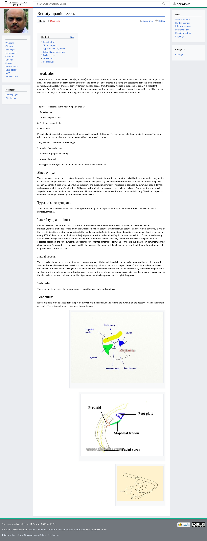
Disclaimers (53, 535)
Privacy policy (8, 535)
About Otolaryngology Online (32, 535)
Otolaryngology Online (16, 3)
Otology (179, 54)
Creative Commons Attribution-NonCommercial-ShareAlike (55, 529)
